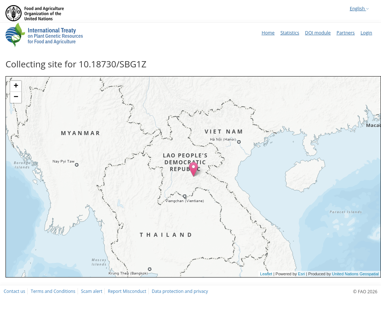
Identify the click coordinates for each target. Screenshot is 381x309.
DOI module (318, 33)
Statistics (290, 33)
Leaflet (266, 274)
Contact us (14, 291)
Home (267, 33)
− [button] (16, 97)
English (359, 8)
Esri (301, 274)
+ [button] (16, 86)
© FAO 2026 (365, 291)
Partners (346, 33)
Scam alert (91, 291)
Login (366, 33)
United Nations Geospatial (355, 274)
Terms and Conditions (53, 291)
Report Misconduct (127, 291)
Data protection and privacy (180, 291)
